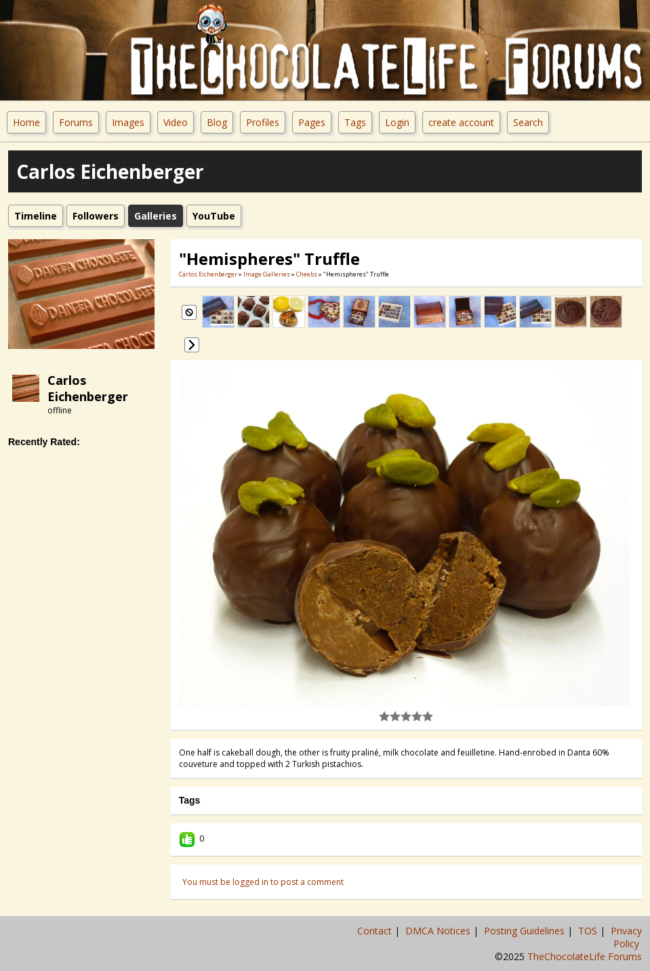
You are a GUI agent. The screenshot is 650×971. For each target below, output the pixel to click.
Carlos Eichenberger (87, 388)
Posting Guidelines (525, 930)
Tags (355, 122)
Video (175, 122)
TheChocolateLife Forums (584, 956)
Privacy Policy (626, 937)
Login (397, 122)
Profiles (262, 122)
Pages (311, 122)
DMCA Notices (439, 930)
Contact (375, 930)
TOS (589, 930)
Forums (76, 122)
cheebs (306, 274)
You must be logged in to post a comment (263, 882)
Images (128, 122)
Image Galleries (266, 274)
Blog (217, 122)
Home (26, 122)
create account (461, 122)
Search (528, 122)
